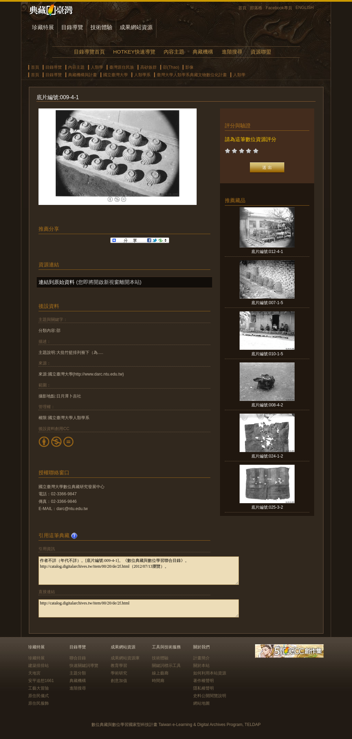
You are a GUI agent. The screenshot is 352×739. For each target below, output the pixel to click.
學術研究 (119, 673)
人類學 (97, 67)
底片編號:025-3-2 (267, 507)
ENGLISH (305, 7)
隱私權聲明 (203, 688)
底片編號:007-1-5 (267, 302)
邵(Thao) (171, 67)
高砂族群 (148, 67)
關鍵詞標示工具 (166, 665)
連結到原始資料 (56, 282)
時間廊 (158, 680)
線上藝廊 (160, 673)
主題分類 (77, 673)
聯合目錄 (77, 658)
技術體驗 (101, 27)
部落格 (256, 7)
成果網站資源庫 (125, 658)
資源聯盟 (261, 52)
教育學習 (119, 665)
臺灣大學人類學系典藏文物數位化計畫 (192, 74)
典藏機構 (202, 52)
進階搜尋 (232, 52)
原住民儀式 (38, 695)
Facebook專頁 (279, 7)
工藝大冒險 (38, 688)
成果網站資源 (136, 27)
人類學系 (142, 74)
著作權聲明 (203, 680)
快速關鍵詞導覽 (83, 665)
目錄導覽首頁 (89, 52)
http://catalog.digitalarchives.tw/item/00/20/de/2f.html (138, 608)
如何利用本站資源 (209, 673)
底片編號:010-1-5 (267, 353)
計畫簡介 (201, 658)
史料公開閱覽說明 (209, 695)
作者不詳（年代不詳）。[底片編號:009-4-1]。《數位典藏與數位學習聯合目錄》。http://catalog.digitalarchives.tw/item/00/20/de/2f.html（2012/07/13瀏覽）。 (138, 570)
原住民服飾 (38, 703)
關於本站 (201, 665)
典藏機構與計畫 (82, 74)
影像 (189, 67)
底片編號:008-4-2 (267, 405)
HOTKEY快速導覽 (134, 52)
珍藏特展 (43, 27)
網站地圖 (201, 703)
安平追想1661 (41, 680)
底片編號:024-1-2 (267, 456)
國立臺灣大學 (115, 74)
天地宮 (34, 673)
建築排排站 (38, 665)
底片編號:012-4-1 (267, 251)
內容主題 (174, 52)
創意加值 (119, 680)
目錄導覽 (72, 27)
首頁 (242, 7)
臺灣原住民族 (121, 67)
